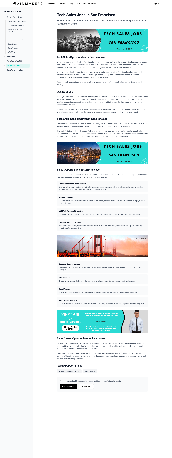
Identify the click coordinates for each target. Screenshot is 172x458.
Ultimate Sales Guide (12, 11)
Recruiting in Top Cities (15, 61)
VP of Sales (12, 52)
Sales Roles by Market (15, 70)
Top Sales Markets (13, 65)
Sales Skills (11, 56)
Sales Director (13, 44)
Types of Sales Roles (14, 17)
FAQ (78, 4)
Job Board (62, 4)
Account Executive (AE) (16, 25)
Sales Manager (13, 48)
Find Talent (51, 4)
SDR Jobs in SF (90, 371)
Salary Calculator (89, 4)
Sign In (156, 4)
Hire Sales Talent (68, 386)
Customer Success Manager (18, 40)
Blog (71, 4)
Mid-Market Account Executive (15, 31)
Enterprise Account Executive (18, 36)
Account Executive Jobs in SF (69, 371)
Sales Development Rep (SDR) (18, 21)
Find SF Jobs (86, 386)
